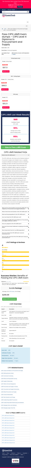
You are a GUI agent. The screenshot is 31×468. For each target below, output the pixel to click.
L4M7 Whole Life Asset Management (8, 383)
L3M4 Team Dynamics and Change (8, 397)
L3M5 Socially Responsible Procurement (9, 399)
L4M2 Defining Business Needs (7, 373)
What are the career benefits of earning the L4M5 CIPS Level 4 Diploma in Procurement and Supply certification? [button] (15, 208)
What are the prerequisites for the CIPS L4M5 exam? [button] (13, 214)
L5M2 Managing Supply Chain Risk (8, 407)
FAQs (8, 453)
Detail (13, 54)
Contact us (13, 453)
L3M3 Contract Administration (7, 394)
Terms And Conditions (14, 454)
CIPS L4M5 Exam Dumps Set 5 (8, 425)
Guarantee (25, 453)
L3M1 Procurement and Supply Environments (10, 389)
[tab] (15, 155)
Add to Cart (6, 71)
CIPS (5, 28)
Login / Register (11, 9)
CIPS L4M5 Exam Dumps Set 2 (8, 418)
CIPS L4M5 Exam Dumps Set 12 (8, 442)
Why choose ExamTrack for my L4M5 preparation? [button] (13, 230)
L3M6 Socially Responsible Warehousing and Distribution (12, 402)
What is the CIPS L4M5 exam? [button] (8, 155)
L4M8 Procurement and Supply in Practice (9, 386)
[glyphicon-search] (28, 12)
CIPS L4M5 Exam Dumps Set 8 (8, 432)
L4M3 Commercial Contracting (7, 375)
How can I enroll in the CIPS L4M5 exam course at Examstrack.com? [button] (13, 233)
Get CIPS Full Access (9, 299)
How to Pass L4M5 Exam (15, 147)
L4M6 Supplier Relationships (6, 381)
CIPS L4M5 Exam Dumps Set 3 (8, 420)
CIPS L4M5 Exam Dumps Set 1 (8, 415)
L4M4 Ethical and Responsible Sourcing (9, 378)
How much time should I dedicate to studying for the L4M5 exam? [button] (15, 227)
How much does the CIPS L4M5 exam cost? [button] (11, 217)
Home (4, 9)
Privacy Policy (5, 454)
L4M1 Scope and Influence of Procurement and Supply (12, 370)
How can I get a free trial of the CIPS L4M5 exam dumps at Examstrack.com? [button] (15, 237)
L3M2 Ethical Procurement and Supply (8, 391)
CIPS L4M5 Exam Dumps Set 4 (8, 422)
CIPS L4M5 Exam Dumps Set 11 (8, 440)
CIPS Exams (12, 291)
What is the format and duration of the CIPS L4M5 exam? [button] (14, 211)
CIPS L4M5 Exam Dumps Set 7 (8, 430)
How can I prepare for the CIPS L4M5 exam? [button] (12, 223)
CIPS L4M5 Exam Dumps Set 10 (8, 437)
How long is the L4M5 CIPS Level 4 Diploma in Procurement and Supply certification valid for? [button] (15, 220)
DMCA (22, 454)
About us (19, 453)
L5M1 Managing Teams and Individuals (9, 405)
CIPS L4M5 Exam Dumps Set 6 (8, 427)
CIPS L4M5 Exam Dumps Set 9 (8, 435)
